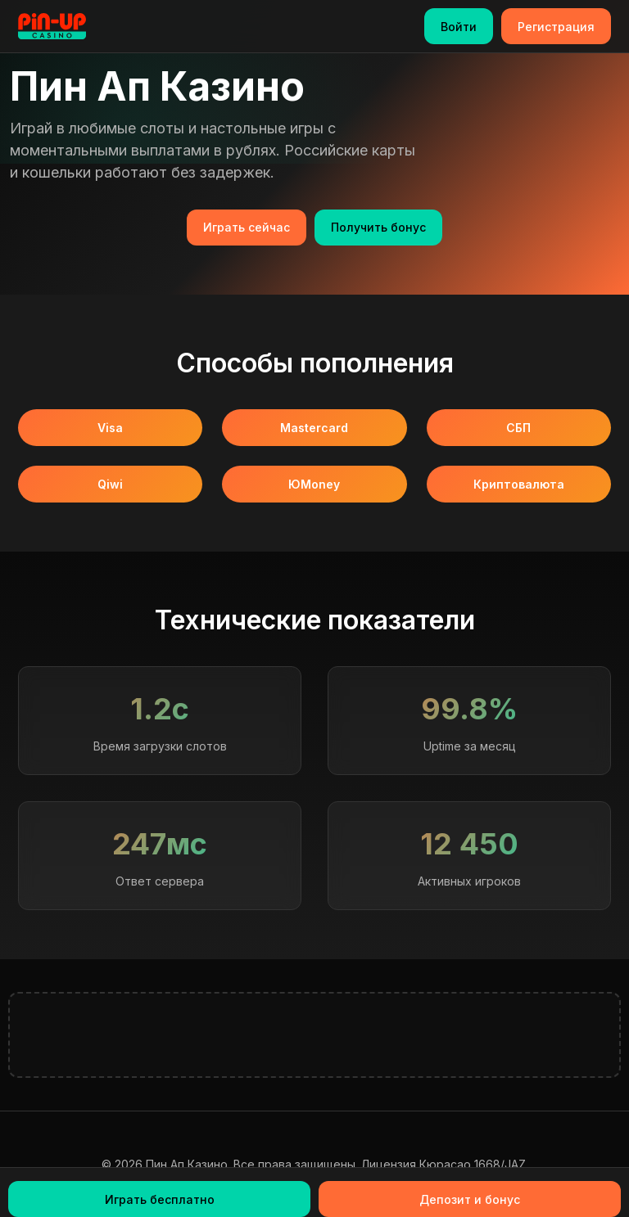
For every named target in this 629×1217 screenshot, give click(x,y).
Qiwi (110, 484)
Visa (110, 428)
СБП (518, 428)
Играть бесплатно (160, 1199)
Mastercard (314, 428)
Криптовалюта (518, 484)
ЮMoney (314, 484)
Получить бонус (378, 227)
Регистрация (556, 27)
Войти (459, 27)
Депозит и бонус (469, 1199)
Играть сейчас (246, 227)
